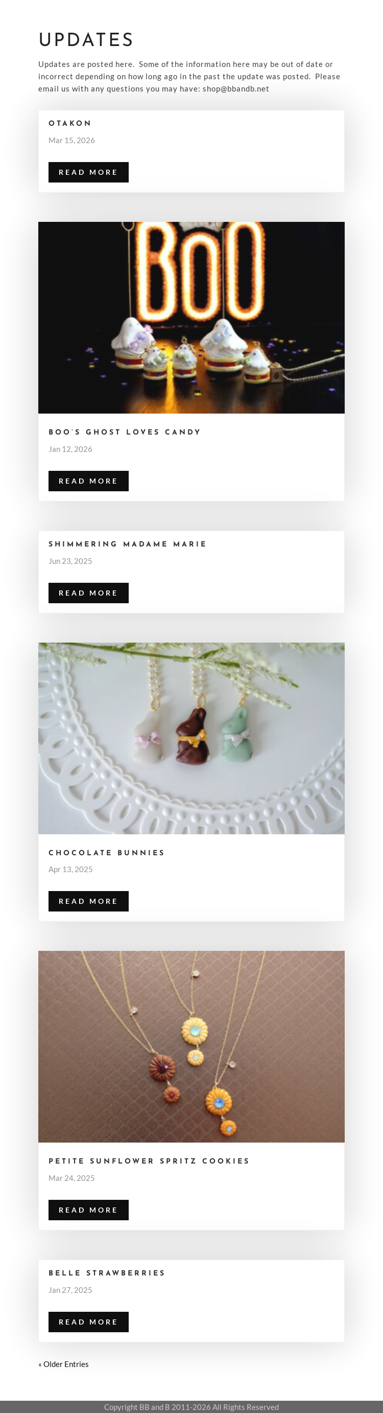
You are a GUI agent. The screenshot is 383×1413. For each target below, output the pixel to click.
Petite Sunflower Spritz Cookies (149, 1162)
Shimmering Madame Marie (128, 545)
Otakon (70, 124)
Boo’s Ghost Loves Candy (125, 433)
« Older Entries (63, 1364)
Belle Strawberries (107, 1274)
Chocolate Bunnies (107, 853)
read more (88, 172)
